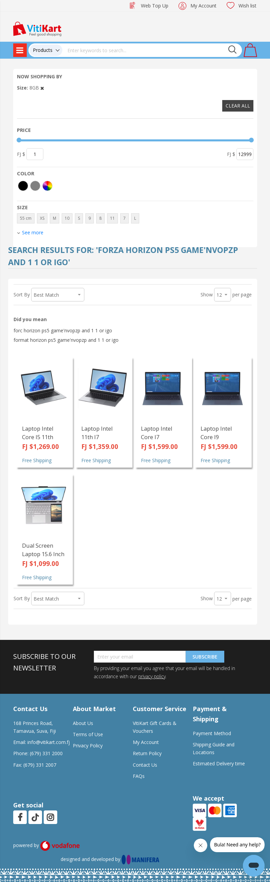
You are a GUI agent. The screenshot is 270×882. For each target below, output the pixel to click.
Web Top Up (154, 5)
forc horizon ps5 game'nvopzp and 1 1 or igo (63, 330)
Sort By (22, 294)
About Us (83, 723)
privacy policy (151, 676)
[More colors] (47, 186)
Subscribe (204, 656)
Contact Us (145, 765)
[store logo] (37, 28)
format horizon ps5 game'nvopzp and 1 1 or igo (66, 340)
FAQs (139, 776)
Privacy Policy (88, 745)
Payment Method (212, 733)
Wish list (247, 5)
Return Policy (147, 753)
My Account (203, 5)
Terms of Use (88, 734)
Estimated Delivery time (219, 763)
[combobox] (152, 50)
